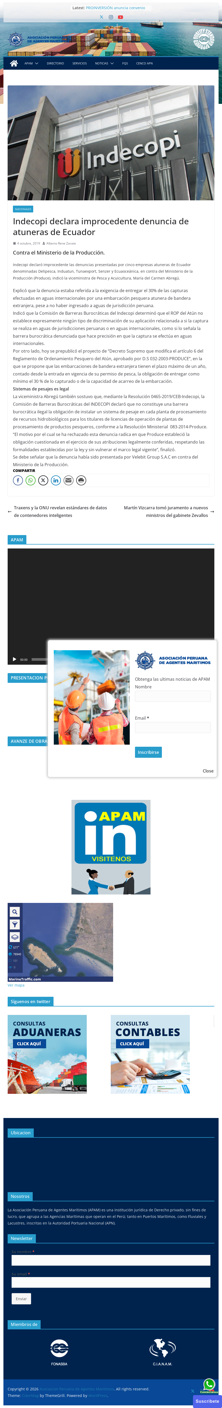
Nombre (143, 687)
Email (142, 718)
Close (208, 771)
